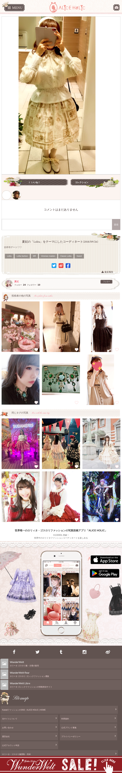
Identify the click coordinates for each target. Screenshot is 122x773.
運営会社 (6, 736)
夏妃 (16, 281)
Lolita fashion (22, 256)
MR (34, 256)
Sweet (79, 256)
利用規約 (65, 719)
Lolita (9, 256)
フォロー (106, 282)
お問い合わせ (8, 728)
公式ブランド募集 (69, 728)
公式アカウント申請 (10, 745)
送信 (116, 224)
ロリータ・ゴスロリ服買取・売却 (16, 754)
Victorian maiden (48, 256)
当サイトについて (9, 719)
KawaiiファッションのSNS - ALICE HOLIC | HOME (24, 710)
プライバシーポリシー (70, 736)
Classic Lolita (65, 256)
